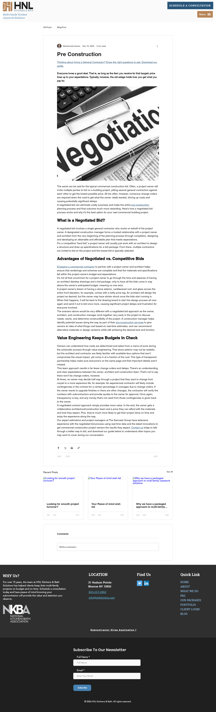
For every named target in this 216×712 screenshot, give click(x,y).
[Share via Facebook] (58, 448)
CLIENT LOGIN (189, 609)
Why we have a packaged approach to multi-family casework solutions (151, 505)
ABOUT (185, 586)
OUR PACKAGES (190, 600)
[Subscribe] (82, 688)
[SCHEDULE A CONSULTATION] (190, 5)
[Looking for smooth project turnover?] (63, 488)
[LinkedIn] (146, 583)
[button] (205, 14)
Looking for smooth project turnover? (63, 505)
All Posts (47, 27)
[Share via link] (78, 448)
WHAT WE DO (189, 591)
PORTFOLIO (188, 604)
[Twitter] (139, 583)
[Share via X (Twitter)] (65, 448)
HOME (184, 582)
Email (80, 670)
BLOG (183, 614)
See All (170, 472)
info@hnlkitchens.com (102, 597)
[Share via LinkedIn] (72, 448)
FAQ (182, 595)
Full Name (82, 657)
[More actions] (157, 46)
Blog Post (61, 27)
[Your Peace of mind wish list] (108, 488)
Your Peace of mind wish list (106, 505)
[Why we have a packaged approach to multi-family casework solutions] (153, 488)
